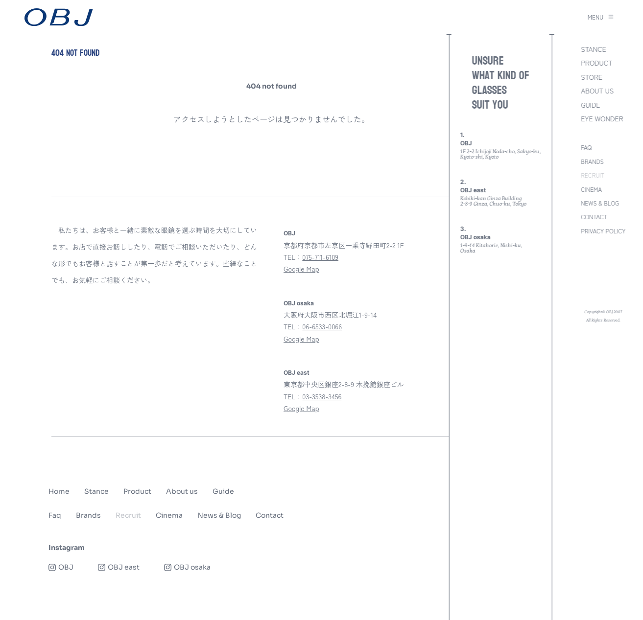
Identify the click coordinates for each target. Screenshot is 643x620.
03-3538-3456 (321, 396)
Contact (270, 515)
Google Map (301, 269)
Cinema (169, 515)
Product (137, 491)
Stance (96, 491)
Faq (54, 515)
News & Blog (219, 515)
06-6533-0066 (322, 326)
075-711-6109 (320, 257)
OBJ (289, 233)
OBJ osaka (299, 303)
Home (59, 491)
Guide (223, 491)
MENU (601, 17)
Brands (88, 515)
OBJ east (297, 372)
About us (182, 491)
